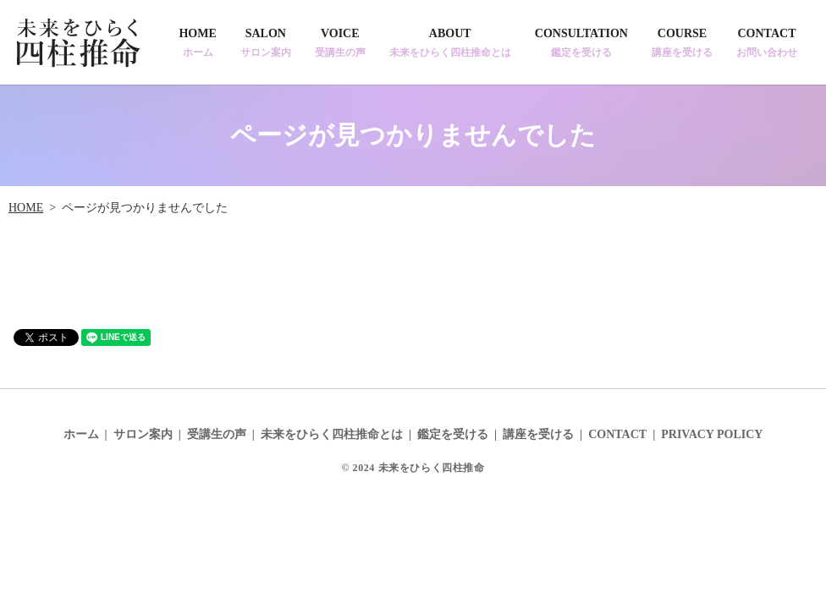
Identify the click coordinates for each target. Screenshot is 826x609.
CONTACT (766, 43)
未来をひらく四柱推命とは (332, 434)
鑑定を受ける (452, 434)
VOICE (340, 43)
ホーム (81, 434)
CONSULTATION (581, 43)
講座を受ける (538, 434)
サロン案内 (143, 434)
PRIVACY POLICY (712, 434)
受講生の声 (216, 434)
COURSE (682, 43)
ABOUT (450, 43)
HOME (197, 43)
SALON (265, 43)
